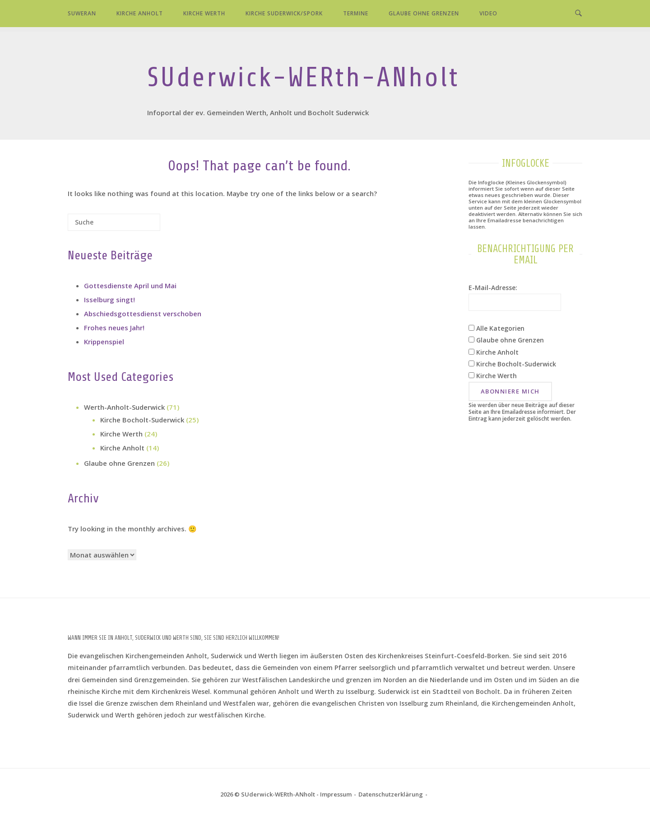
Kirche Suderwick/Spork (284, 13)
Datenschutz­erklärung (390, 794)
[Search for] (114, 222)
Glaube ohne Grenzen (424, 13)
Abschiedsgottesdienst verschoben (142, 313)
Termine (355, 13)
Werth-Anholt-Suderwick (124, 407)
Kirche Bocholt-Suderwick (142, 419)
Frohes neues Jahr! (114, 327)
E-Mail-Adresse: (493, 287)
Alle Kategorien (497, 328)
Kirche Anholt (139, 13)
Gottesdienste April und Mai (130, 285)
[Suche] (139, 226)
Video (488, 13)
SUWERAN (82, 13)
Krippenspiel (104, 341)
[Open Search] (578, 13)
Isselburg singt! (109, 299)
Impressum (336, 794)
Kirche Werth (204, 13)
